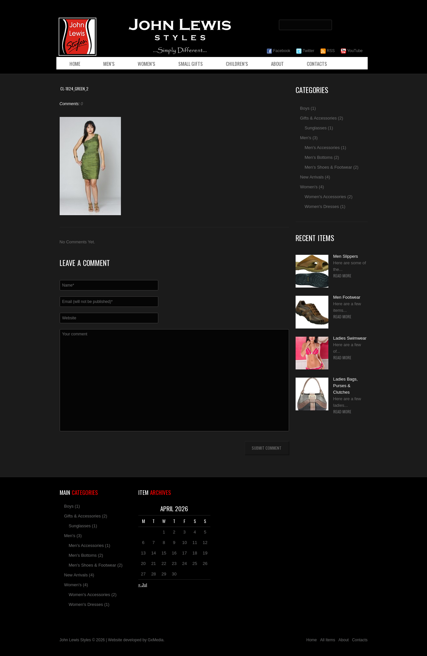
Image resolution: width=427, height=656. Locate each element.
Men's (305, 137)
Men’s (109, 63)
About (277, 63)
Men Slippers (345, 256)
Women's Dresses (322, 206)
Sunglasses (316, 127)
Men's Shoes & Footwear (328, 167)
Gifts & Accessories (318, 118)
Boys (305, 108)
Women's (309, 186)
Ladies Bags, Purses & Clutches (345, 386)
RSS (327, 50)
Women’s (146, 63)
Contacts (317, 63)
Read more (342, 275)
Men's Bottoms (319, 157)
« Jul (142, 584)
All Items (327, 640)
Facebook (278, 50)
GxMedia (156, 640)
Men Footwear (346, 297)
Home (74, 63)
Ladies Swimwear (350, 338)
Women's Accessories (325, 196)
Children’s (237, 63)
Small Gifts (190, 63)
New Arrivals (312, 177)
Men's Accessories (322, 147)
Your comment (174, 380)
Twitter (305, 50)
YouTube (351, 50)
